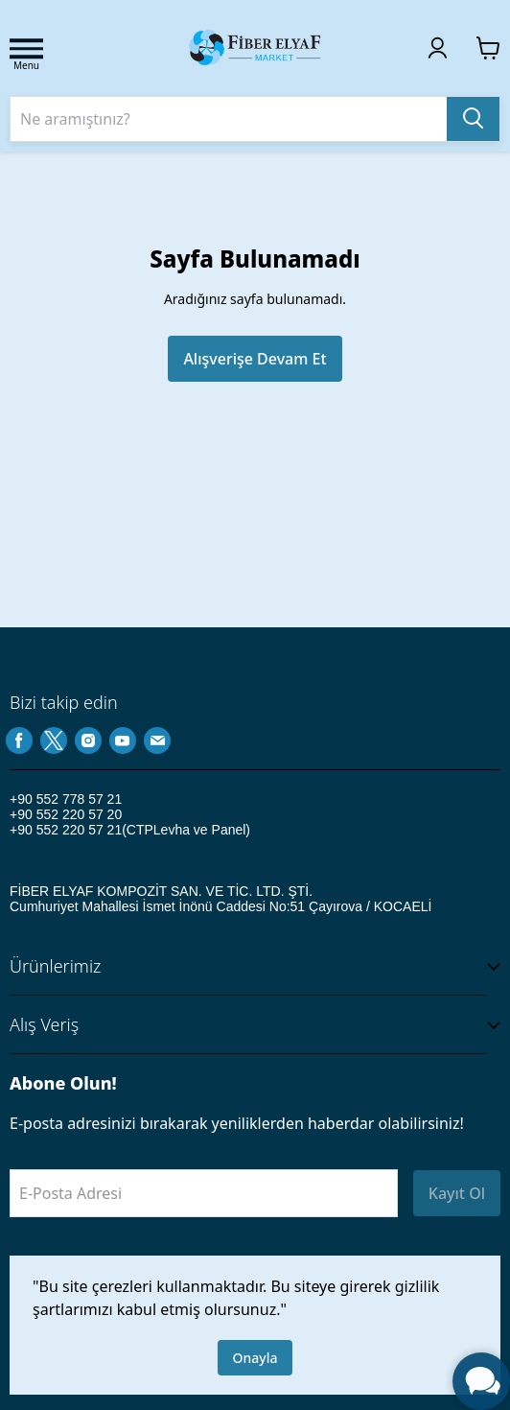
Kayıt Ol (457, 1193)
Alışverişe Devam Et (254, 358)
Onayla (255, 1358)
